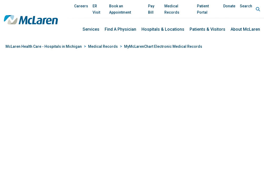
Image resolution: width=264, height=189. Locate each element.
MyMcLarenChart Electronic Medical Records (163, 46)
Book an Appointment (120, 9)
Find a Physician (120, 29)
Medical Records (171, 9)
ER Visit (96, 9)
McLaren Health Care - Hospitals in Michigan (44, 46)
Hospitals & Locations (162, 29)
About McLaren (245, 29)
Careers (81, 6)
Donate (229, 6)
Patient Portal (203, 9)
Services (91, 29)
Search (246, 6)
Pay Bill (151, 9)
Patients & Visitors (207, 29)
